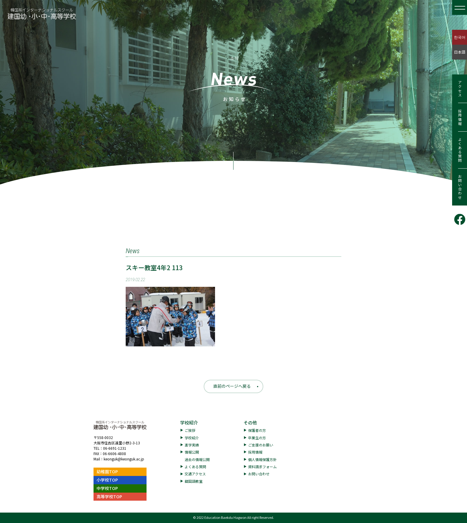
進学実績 (192, 444)
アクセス (459, 88)
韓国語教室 (194, 481)
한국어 (460, 37)
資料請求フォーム (262, 466)
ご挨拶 (190, 430)
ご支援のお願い (260, 444)
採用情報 (459, 117)
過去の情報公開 (197, 459)
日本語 (460, 52)
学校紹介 (189, 422)
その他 (250, 422)
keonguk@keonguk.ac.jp (124, 458)
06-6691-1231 (114, 448)
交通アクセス (195, 473)
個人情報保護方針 (262, 459)
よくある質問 (459, 150)
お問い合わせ (459, 187)
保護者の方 (257, 430)
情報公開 (192, 451)
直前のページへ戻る (232, 386)
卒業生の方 (257, 437)
